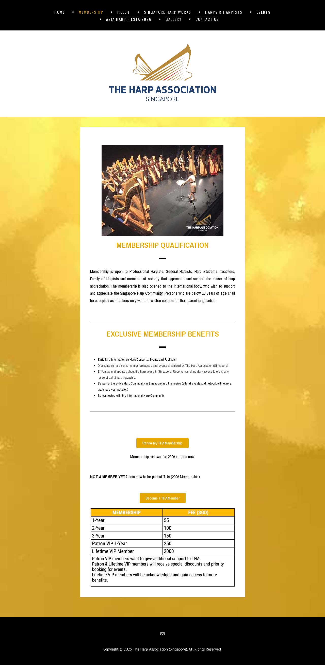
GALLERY (174, 19)
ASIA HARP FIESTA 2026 (129, 19)
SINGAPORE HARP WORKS (167, 12)
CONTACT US (207, 19)
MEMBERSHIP (91, 12)
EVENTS (263, 12)
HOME (59, 12)
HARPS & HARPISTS (223, 12)
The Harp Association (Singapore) (160, 649)
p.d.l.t (123, 12)
